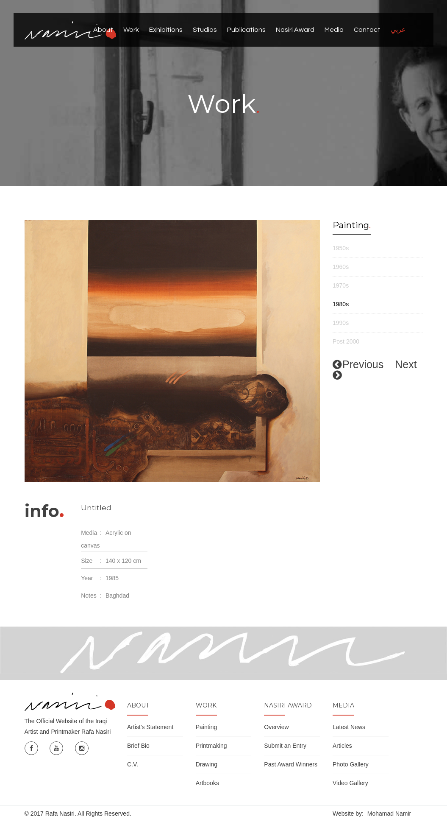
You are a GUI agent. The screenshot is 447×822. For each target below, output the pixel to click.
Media (334, 29)
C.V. (132, 764)
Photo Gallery (351, 764)
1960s (341, 266)
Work (131, 29)
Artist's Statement (150, 727)
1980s (341, 304)
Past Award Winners (290, 764)
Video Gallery (350, 783)
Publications (246, 29)
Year (87, 578)
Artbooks (207, 783)
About (103, 29)
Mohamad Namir (389, 813)
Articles (342, 745)
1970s (341, 285)
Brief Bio (138, 745)
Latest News (349, 727)
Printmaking (211, 745)
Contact (367, 29)
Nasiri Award (295, 29)
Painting (206, 727)
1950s (341, 248)
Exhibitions (166, 29)
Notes (89, 595)
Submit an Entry (285, 745)
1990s (341, 322)
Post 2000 (346, 341)
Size (86, 560)
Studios (205, 29)
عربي (398, 29)
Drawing (206, 764)
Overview (276, 727)
